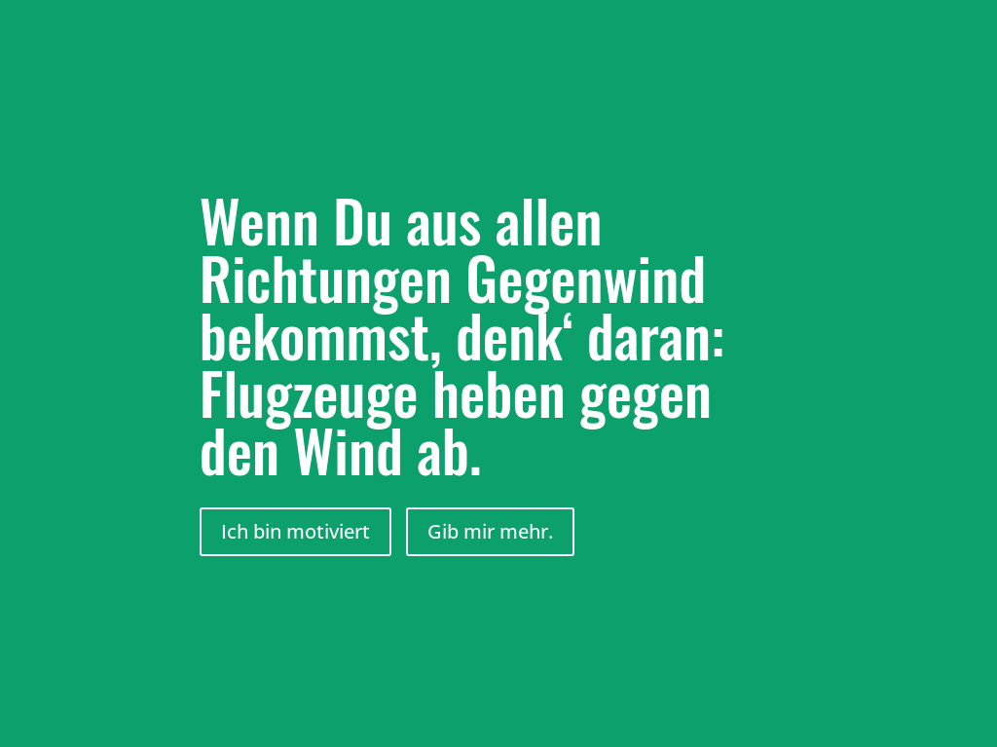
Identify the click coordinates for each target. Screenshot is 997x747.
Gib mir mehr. (490, 531)
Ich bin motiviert (295, 531)
